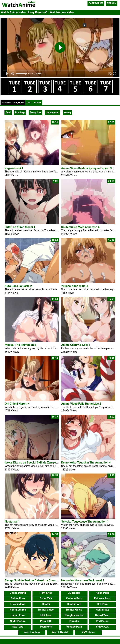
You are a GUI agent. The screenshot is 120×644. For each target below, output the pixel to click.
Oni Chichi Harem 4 (17, 403)
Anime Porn (18, 598)
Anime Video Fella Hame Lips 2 (81, 403)
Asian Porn (102, 592)
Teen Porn (46, 626)
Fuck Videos (17, 604)
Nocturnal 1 (12, 521)
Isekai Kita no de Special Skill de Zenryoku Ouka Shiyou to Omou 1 (47, 462)
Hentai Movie (74, 609)
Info (29, 102)
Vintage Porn (74, 626)
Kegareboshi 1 (14, 168)
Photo (37, 102)
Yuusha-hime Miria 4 (74, 286)
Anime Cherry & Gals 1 (75, 345)
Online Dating (18, 592)
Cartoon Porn (74, 598)
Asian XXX (46, 598)
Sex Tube (17, 626)
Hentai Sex (102, 609)
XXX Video (88, 632)
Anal (8, 112)
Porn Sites (46, 592)
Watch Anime (32, 632)
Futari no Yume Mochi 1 (20, 227)
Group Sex (35, 112)
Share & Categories (13, 102)
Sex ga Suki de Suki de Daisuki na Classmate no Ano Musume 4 (45, 580)
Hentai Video (46, 609)
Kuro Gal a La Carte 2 (18, 286)
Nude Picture (18, 621)
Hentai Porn (74, 604)
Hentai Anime (18, 609)
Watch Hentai (60, 632)
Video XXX (102, 626)
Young (67, 112)
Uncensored (52, 112)
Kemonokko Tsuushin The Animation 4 (86, 462)
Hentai (46, 604)
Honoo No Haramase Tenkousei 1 (82, 580)
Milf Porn (45, 615)
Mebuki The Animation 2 (20, 345)
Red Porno (102, 621)
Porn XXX (46, 621)
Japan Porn (18, 615)
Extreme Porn (102, 598)
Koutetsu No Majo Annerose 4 (80, 227)
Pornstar (74, 621)
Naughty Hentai (74, 615)
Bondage (20, 112)
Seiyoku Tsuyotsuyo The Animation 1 (85, 521)
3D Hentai (74, 592)
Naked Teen (102, 615)
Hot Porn (102, 604)
